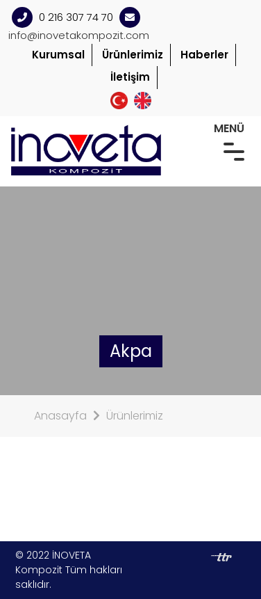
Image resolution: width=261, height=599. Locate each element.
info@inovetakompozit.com (78, 35)
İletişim (130, 77)
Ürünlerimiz (132, 54)
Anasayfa (60, 416)
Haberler (204, 54)
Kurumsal (58, 54)
